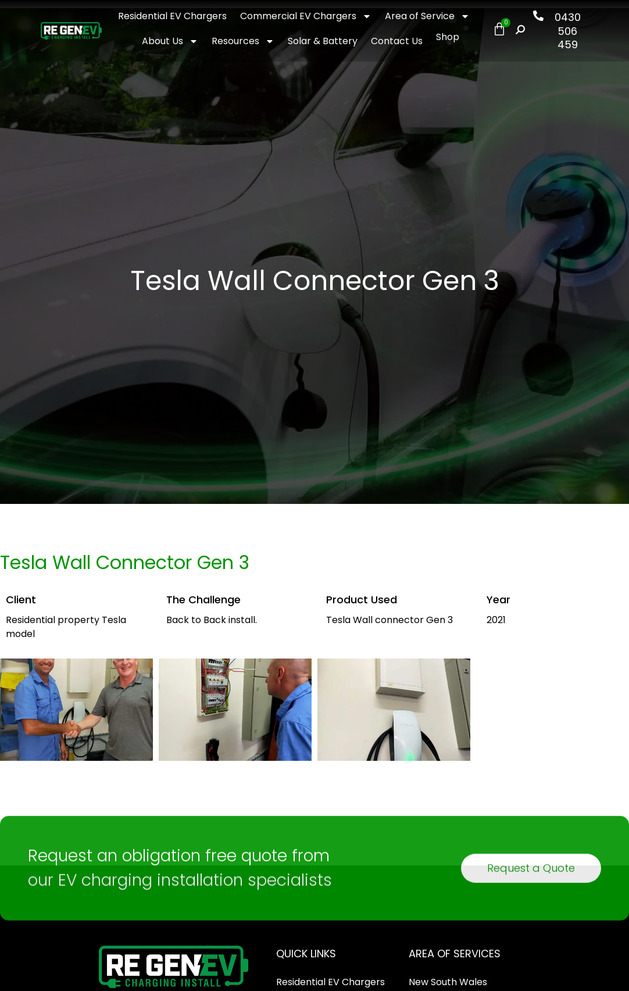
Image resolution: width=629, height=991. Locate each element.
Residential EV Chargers (172, 16)
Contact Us (397, 41)
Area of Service (427, 16)
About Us (170, 41)
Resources (243, 41)
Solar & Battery (323, 41)
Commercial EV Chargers (305, 16)
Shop (447, 37)
